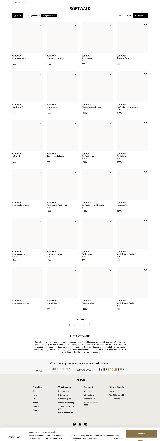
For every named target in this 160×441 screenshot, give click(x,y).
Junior (37, 14)
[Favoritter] (135, 8)
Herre (21, 14)
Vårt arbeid (88, 406)
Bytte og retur (63, 410)
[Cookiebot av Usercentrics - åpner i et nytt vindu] (14, 436)
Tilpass (141, 427)
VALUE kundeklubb (141, 14)
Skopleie (59, 14)
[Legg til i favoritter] (40, 41)
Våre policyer (89, 410)
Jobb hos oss (114, 414)
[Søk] (97, 7)
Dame (14, 14)
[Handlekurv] (144, 8)
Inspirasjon (125, 14)
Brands (14, 19)
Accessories (48, 14)
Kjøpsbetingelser (64, 414)
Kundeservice (63, 406)
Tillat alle (141, 420)
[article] (27, 59)
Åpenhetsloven (89, 414)
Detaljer (32, 437)
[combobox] (72, 8)
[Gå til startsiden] (21, 7)
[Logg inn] (127, 8)
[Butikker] (119, 8)
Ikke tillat (141, 435)
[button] (140, 32)
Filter (17, 32)
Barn (29, 14)
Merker (114, 14)
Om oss (112, 406)
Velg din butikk (49, 33)
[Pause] (146, 2)
